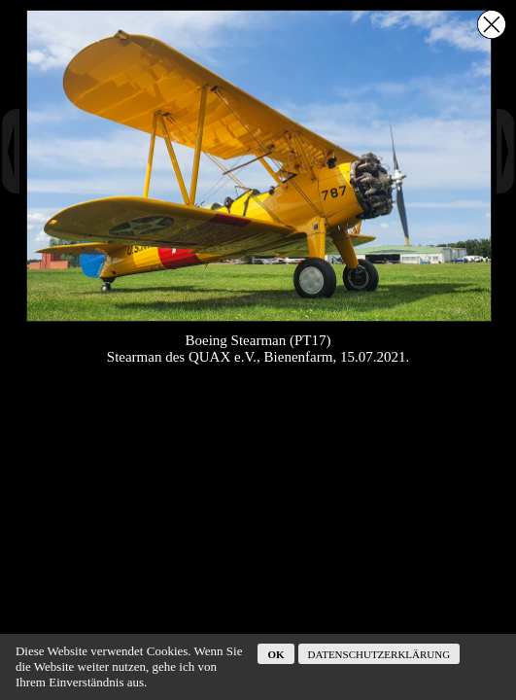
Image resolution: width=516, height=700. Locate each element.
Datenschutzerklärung (379, 654)
